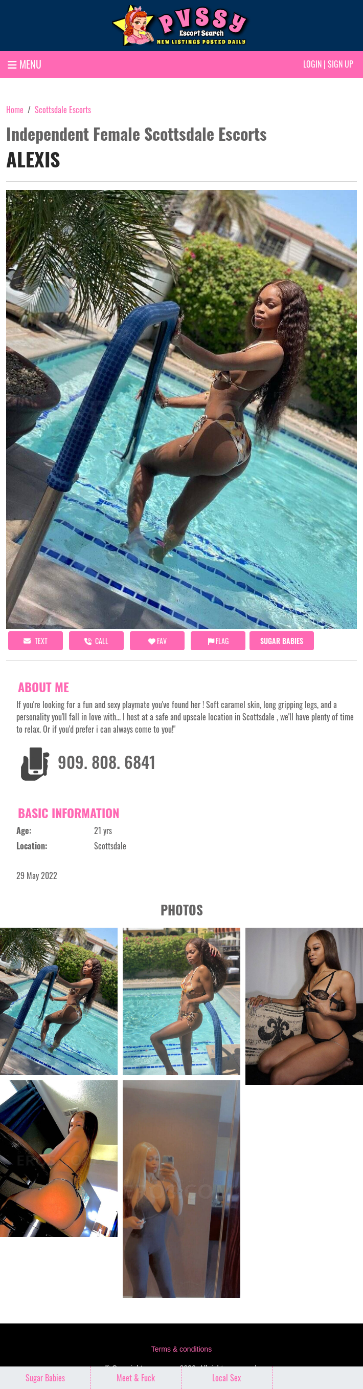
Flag (218, 640)
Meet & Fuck (136, 1378)
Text (36, 640)
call (96, 640)
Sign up (340, 64)
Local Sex (226, 1378)
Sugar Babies (281, 640)
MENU (24, 64)
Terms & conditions (181, 1349)
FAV (157, 640)
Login (312, 64)
